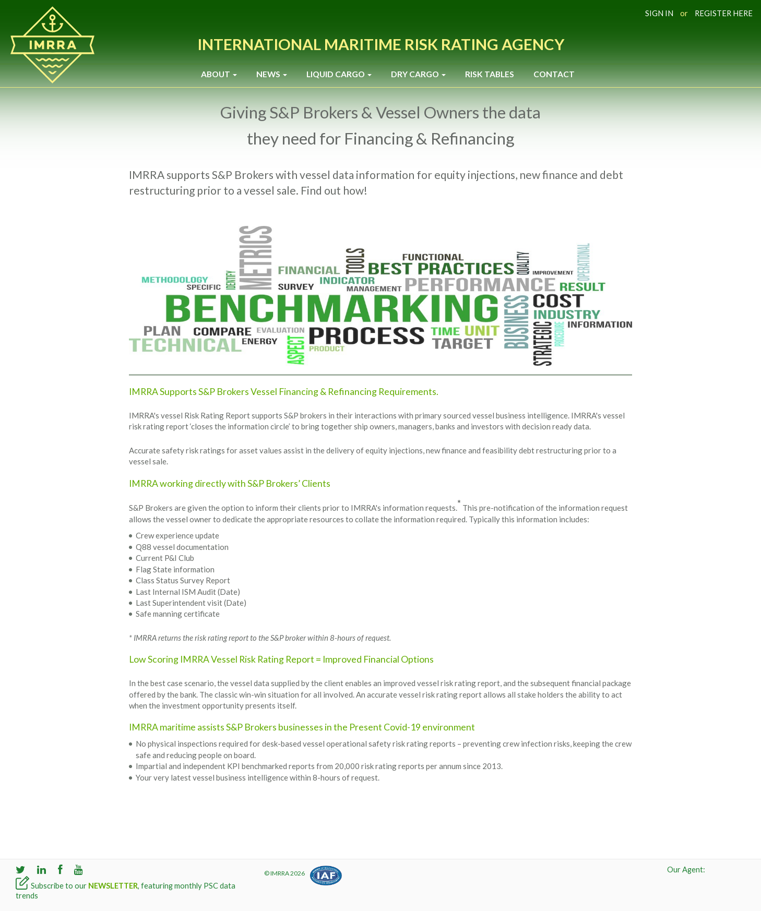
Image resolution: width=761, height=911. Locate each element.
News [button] (271, 74)
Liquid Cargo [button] (339, 74)
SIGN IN (659, 13)
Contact (554, 74)
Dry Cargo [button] (418, 74)
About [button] (219, 74)
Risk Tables (489, 74)
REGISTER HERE (724, 13)
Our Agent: (686, 869)
